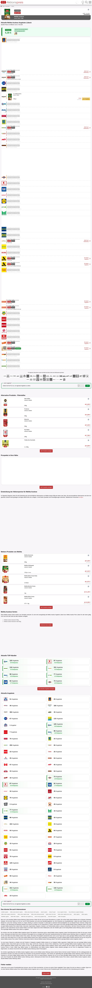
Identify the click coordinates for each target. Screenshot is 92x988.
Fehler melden (46, 973)
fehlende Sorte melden (46, 625)
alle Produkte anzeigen (46, 451)
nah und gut (86, 937)
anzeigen (81, 497)
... (10, 6)
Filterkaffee (7, 6)
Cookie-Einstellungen (48, 983)
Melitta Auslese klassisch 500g (11, 620)
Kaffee (3, 6)
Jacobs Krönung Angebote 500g (40, 916)
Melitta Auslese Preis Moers (51, 914)
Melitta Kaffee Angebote (15, 916)
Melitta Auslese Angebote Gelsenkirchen (8, 914)
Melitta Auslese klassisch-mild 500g (12, 621)
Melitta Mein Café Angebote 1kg (27, 916)
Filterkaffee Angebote (5, 916)
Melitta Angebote (84, 914)
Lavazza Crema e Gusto (7, 947)
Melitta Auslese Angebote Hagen (23, 914)
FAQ (44, 983)
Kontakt (41, 983)
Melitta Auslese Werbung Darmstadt (37, 914)
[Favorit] (88, 9)
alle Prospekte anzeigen (46, 487)
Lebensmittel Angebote (52, 916)
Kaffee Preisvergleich (62, 916)
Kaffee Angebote (77, 914)
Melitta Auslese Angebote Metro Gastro (65, 914)
